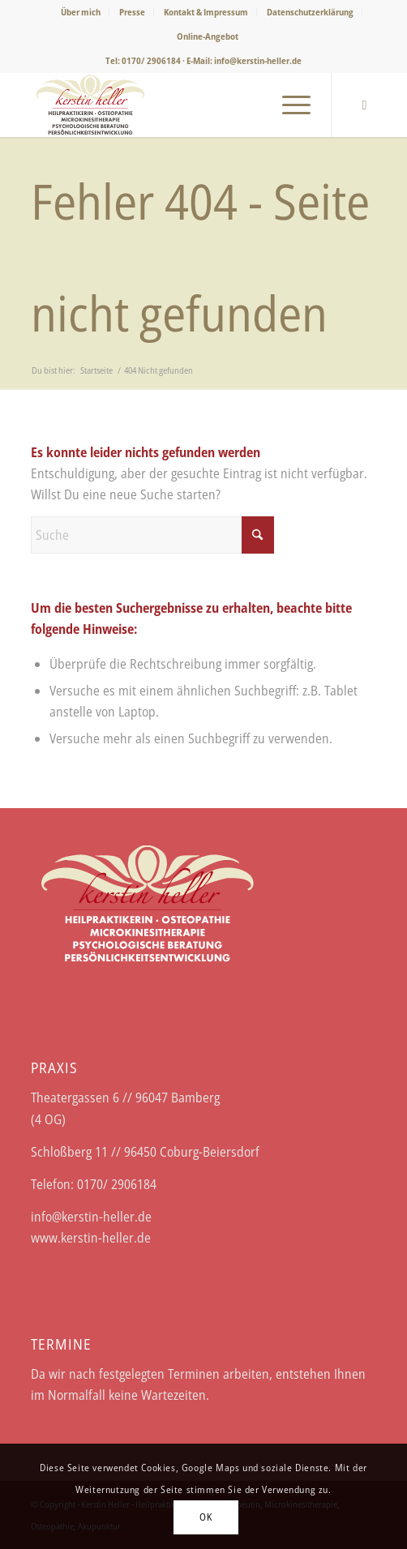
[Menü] (288, 104)
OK (205, 1517)
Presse (132, 12)
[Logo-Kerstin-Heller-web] (169, 104)
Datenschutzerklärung (310, 12)
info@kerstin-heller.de (258, 60)
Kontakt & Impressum (206, 12)
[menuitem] (81, 12)
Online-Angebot (207, 36)
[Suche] (152, 535)
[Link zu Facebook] (364, 105)
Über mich (81, 12)
